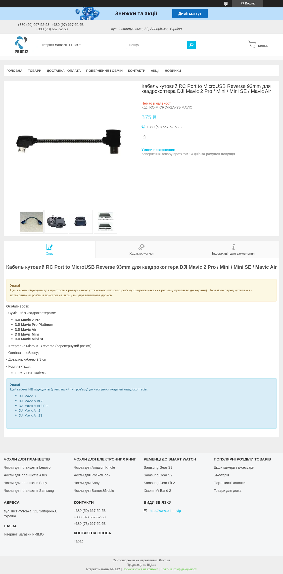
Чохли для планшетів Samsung (29, 491)
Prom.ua (164, 560)
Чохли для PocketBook (92, 475)
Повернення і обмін (104, 71)
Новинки (173, 71)
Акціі (155, 71)
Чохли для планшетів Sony (25, 483)
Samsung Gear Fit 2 (159, 483)
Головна (14, 71)
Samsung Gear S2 (158, 475)
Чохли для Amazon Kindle (94, 467)
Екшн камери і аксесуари (234, 467)
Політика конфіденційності (178, 569)
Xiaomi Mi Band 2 (157, 491)
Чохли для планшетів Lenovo (27, 467)
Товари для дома (227, 491)
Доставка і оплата (64, 71)
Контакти (136, 71)
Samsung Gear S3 (158, 467)
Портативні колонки (229, 483)
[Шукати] (191, 45)
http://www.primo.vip (165, 511)
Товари (34, 71)
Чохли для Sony (87, 483)
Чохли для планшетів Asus (25, 475)
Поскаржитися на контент (140, 569)
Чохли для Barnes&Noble (94, 491)
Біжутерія (221, 475)
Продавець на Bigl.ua (141, 565)
